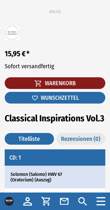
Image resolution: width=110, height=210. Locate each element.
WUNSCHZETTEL (55, 97)
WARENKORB (55, 83)
